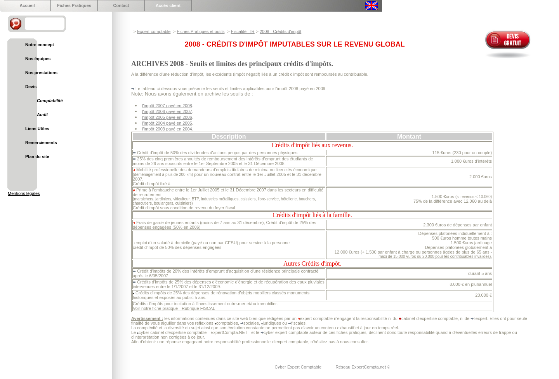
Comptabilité (50, 100)
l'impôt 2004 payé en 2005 (167, 123)
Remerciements (41, 142)
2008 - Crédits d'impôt (280, 31)
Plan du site (37, 156)
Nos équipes (37, 58)
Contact (121, 5)
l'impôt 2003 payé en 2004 (167, 129)
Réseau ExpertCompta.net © (362, 367)
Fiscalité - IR (243, 31)
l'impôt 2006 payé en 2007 (167, 111)
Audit (42, 114)
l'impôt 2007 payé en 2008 (167, 105)
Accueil (27, 5)
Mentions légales (24, 193)
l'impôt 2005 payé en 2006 (167, 117)
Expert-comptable (153, 31)
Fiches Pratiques (74, 5)
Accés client (168, 5)
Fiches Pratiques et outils (201, 31)
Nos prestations (41, 72)
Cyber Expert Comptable (299, 367)
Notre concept (39, 44)
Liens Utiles (37, 128)
